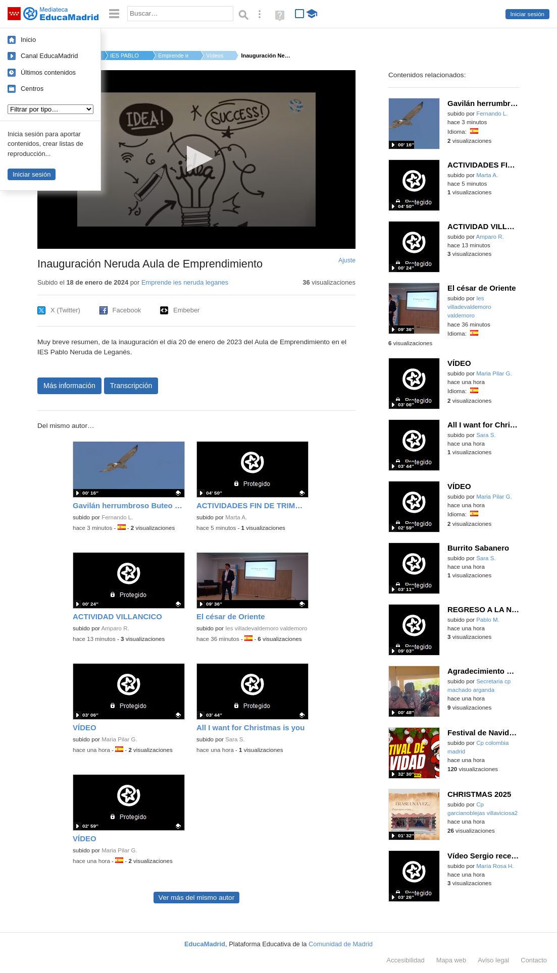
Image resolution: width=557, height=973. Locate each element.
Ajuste (347, 260)
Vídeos (214, 55)
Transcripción (131, 386)
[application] (196, 159)
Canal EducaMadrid (49, 56)
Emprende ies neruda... (173, 55)
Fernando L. (117, 517)
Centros (32, 88)
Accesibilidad (405, 960)
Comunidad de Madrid (341, 944)
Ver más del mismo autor (196, 897)
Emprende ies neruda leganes (184, 282)
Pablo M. (487, 620)
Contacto (534, 960)
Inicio (28, 39)
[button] (196, 158)
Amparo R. (115, 628)
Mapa (451, 960)
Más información (69, 386)
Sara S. (235, 739)
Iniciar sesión (527, 14)
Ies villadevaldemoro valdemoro (266, 628)
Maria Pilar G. (119, 739)
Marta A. (236, 517)
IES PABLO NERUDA (125, 55)
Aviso (493, 960)
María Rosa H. (495, 866)
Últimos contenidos (48, 72)
